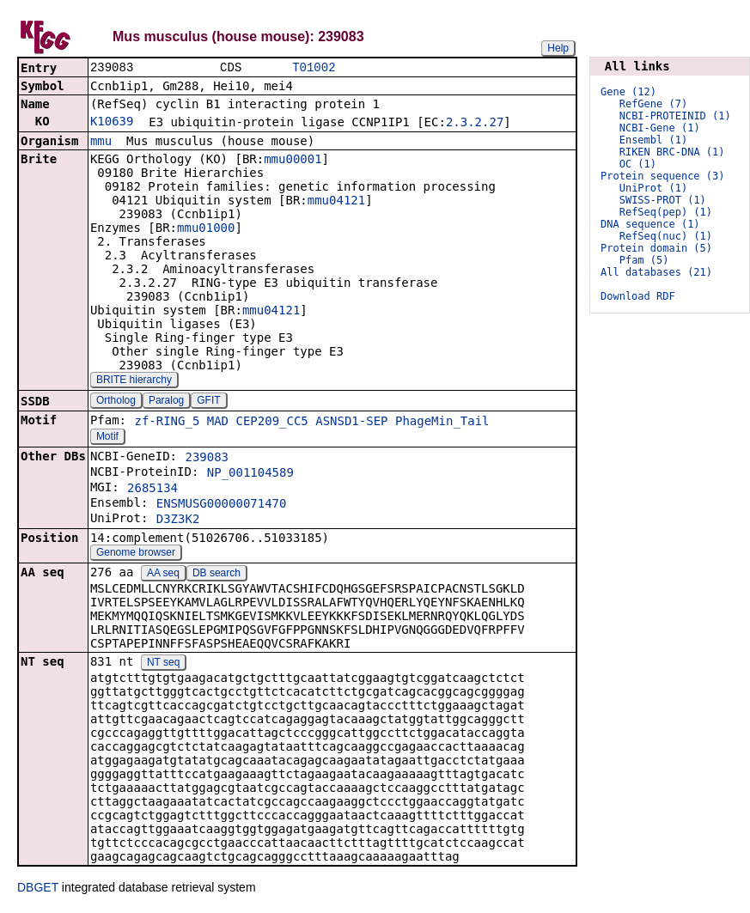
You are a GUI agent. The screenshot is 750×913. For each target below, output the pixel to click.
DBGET (37, 889)
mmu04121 (336, 202)
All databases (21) (656, 272)
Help (558, 48)
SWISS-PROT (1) (662, 200)
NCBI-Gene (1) (659, 128)
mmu (101, 142)
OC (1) (637, 164)
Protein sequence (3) (663, 176)
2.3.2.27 (474, 124)
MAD (218, 422)
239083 (207, 459)
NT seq (163, 664)
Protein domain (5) (656, 248)
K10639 (112, 123)
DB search (216, 575)
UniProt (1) (653, 188)
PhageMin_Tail (442, 422)
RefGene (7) (653, 104)
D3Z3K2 (178, 520)
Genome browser (135, 554)
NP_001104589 (250, 474)
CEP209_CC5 (272, 422)
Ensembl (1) (653, 140)
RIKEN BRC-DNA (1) (672, 152)
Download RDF (638, 296)
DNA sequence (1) (650, 224)
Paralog (166, 402)
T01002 (313, 68)
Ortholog (116, 402)
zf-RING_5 (166, 422)
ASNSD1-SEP (351, 422)
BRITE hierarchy (134, 381)
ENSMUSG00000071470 (221, 505)
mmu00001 (292, 160)
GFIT (208, 402)
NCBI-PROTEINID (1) (675, 116)
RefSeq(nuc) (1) (665, 236)
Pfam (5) (644, 260)
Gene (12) (628, 92)
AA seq (163, 575)
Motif (107, 438)
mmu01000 (206, 229)
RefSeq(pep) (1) (665, 212)
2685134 (152, 489)
